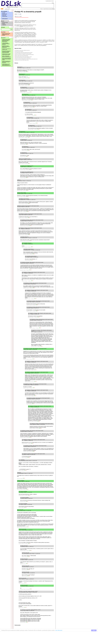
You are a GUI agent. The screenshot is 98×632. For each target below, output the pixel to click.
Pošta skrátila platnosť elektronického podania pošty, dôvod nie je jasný (23, 52)
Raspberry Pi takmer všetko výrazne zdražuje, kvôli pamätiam (6, 34)
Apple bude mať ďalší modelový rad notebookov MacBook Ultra (6, 46)
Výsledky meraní (4, 16)
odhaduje (21, 25)
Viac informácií (58, 630)
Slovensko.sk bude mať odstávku (19, 51)
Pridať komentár (17, 625)
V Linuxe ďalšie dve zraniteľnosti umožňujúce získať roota (6, 43)
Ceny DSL (3, 12)
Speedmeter (4, 22)
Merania (7, 22)
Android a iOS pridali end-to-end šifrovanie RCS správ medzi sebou (6, 62)
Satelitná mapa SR (4, 18)
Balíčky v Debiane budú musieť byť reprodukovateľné (6, 56)
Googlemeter (4, 24)
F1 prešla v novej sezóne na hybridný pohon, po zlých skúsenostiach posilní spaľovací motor (6, 40)
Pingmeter (3, 23)
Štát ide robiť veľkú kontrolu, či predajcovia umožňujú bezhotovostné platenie (6, 51)
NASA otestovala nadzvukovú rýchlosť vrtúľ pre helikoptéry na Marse (6, 59)
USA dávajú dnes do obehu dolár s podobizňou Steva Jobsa (22, 50)
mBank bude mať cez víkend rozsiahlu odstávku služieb (6, 54)
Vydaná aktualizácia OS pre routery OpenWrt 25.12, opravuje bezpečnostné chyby (6, 65)
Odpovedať (20, 85)
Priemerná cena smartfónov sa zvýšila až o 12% (6, 49)
